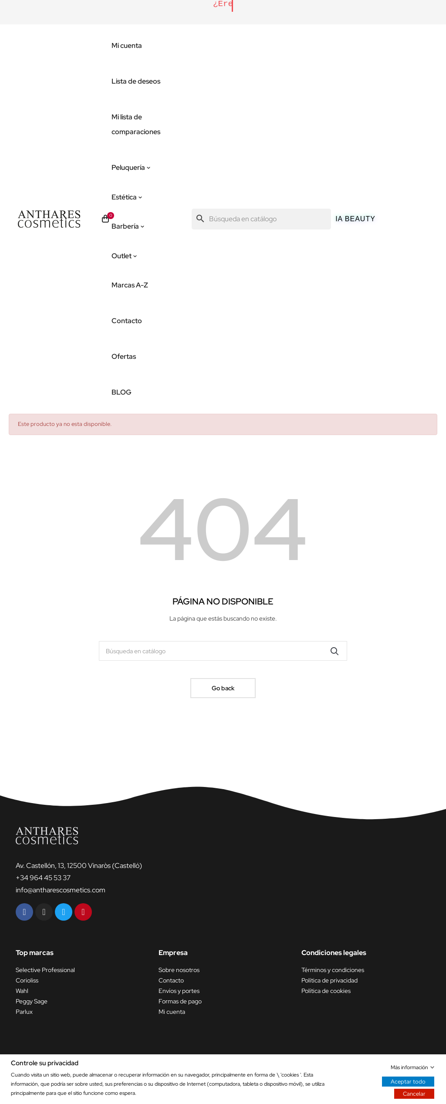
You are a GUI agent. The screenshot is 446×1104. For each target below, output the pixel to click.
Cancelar (414, 1093)
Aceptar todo (408, 1081)
